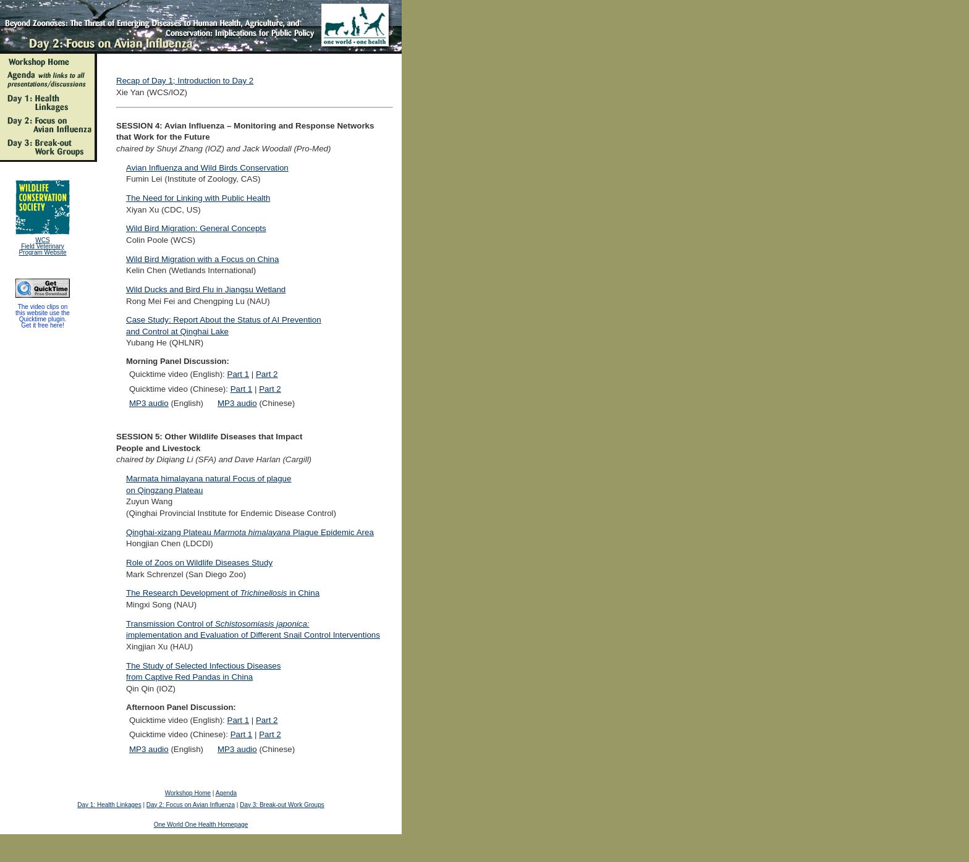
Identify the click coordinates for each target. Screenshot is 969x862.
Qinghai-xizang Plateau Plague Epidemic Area (250, 532)
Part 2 (267, 374)
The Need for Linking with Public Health (198, 198)
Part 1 (238, 374)
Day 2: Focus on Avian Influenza (190, 804)
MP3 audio (149, 403)
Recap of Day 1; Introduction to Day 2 (184, 80)
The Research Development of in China (222, 593)
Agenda (226, 793)
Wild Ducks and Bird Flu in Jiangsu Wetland (206, 289)
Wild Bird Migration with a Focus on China (202, 259)
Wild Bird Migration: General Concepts (196, 228)
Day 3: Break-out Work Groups (282, 804)
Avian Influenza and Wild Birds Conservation (207, 167)
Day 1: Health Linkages (109, 804)
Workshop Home (188, 793)
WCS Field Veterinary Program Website (42, 246)
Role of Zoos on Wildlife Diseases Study (199, 562)
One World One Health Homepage (201, 824)
